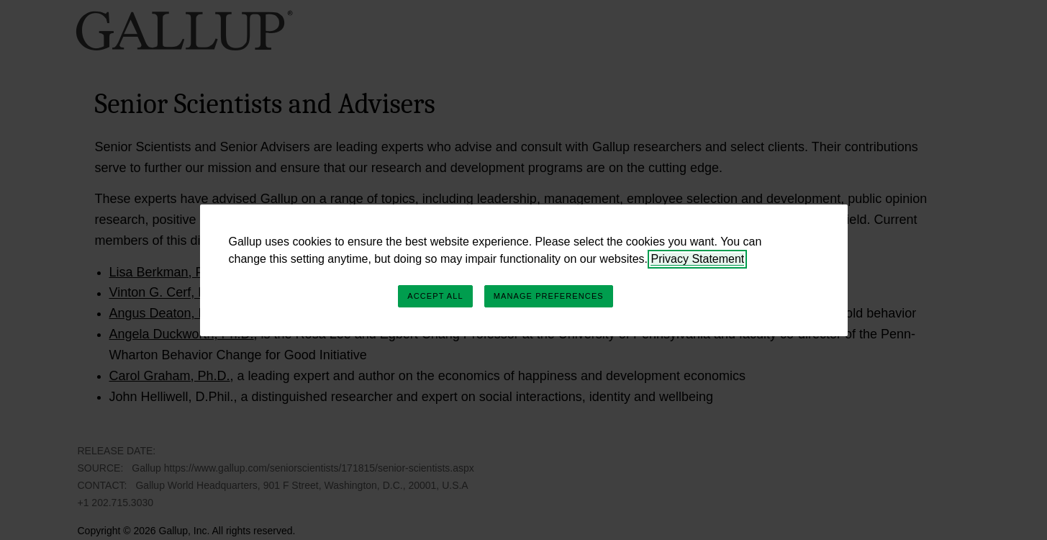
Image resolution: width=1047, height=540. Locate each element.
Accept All (435, 296)
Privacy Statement (697, 259)
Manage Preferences (549, 296)
